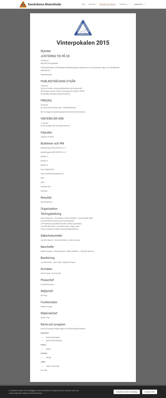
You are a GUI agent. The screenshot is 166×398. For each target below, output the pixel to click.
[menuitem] (84, 4)
